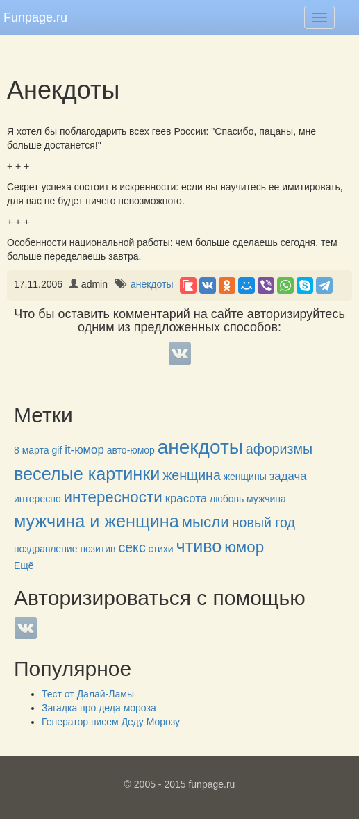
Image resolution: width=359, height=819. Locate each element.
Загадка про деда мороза (99, 707)
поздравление (45, 548)
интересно (37, 498)
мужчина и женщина (96, 521)
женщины (245, 476)
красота (186, 498)
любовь (227, 498)
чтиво (199, 546)
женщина (191, 475)
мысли (205, 522)
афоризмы (279, 448)
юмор (244, 547)
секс (131, 547)
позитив (97, 548)
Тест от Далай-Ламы (88, 694)
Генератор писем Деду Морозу (111, 721)
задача (288, 476)
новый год (263, 522)
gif (57, 450)
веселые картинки (87, 473)
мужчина (266, 498)
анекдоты (152, 284)
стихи (161, 548)
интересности (113, 497)
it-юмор (84, 449)
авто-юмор (131, 450)
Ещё (24, 565)
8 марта (31, 450)
